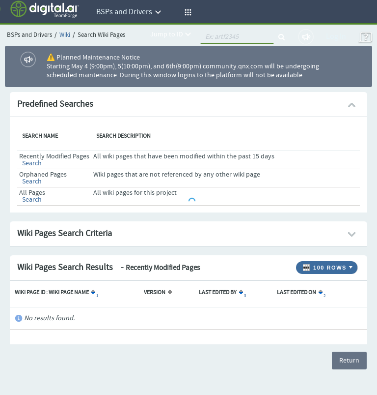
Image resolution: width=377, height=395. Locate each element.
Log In (336, 36)
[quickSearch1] (237, 37)
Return (349, 360)
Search (32, 163)
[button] (186, 12)
